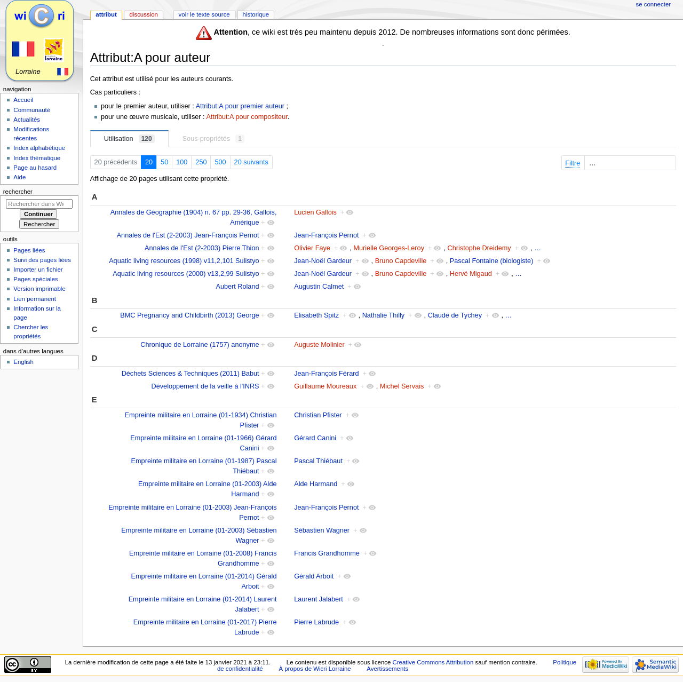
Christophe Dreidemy (479, 248)
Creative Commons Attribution (433, 662)
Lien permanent (34, 299)
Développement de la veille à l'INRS (205, 386)
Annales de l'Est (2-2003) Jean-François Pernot (188, 235)
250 (201, 162)
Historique (255, 14)
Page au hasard (35, 167)
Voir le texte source (204, 14)
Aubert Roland (237, 286)
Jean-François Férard (326, 373)
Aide (19, 177)
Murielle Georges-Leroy (388, 248)
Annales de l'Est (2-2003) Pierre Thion (202, 248)
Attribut (106, 14)
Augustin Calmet (319, 286)
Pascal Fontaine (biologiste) (492, 261)
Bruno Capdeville (401, 261)
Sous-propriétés (213, 138)
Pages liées (29, 250)
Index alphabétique (39, 148)
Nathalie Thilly (383, 315)
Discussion (143, 14)
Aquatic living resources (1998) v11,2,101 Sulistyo (184, 261)
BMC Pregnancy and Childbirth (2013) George (189, 315)
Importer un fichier (37, 269)
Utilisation (129, 138)
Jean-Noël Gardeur (323, 261)
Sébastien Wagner (322, 530)
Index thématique (36, 158)
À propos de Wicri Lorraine (315, 668)
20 (149, 162)
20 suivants (251, 162)
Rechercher (18, 191)
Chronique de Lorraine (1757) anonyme (199, 344)
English (23, 362)
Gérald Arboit (313, 576)
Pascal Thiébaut (318, 461)
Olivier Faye (312, 248)
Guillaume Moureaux (325, 386)
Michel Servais (402, 386)
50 (164, 162)
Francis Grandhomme (327, 553)
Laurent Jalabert (318, 599)
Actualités (26, 119)
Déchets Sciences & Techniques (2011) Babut (190, 373)
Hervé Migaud (471, 273)
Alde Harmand (315, 484)
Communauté (31, 110)
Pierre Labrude (316, 622)
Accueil (23, 100)
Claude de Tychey (455, 315)
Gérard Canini (315, 438)
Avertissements (387, 668)
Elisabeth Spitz (316, 315)
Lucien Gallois (315, 212)
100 (181, 162)
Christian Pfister (318, 415)
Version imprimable (39, 289)
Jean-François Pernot (326, 235)
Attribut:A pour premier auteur (240, 106)
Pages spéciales (35, 279)
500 (220, 162)
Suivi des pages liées (42, 260)
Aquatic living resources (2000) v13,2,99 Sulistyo (186, 273)
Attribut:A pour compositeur (246, 117)
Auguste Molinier (319, 344)
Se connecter (653, 4)
